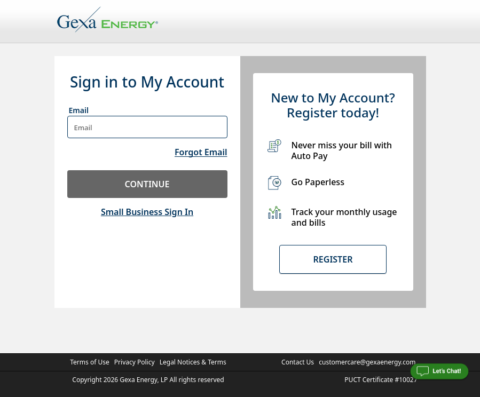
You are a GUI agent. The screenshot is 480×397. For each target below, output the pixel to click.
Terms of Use (89, 362)
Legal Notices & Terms (193, 362)
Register (333, 259)
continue (147, 184)
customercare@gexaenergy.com (367, 362)
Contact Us (297, 362)
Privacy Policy (134, 362)
